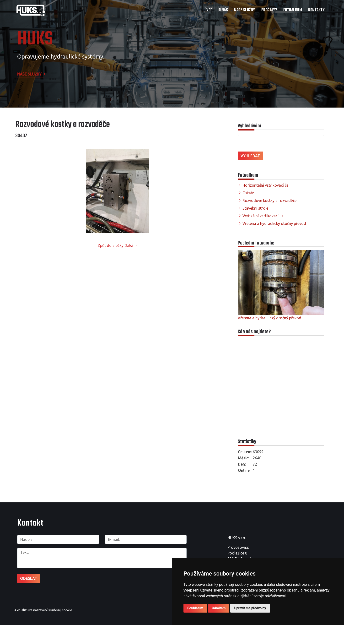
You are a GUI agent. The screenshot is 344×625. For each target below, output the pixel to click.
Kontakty (316, 10)
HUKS (35, 39)
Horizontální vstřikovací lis (265, 185)
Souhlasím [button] (195, 608)
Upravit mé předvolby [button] (250, 608)
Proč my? (269, 10)
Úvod (208, 10)
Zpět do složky (111, 245)
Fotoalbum (292, 10)
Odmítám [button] (219, 608)
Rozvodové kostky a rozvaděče (269, 200)
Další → (131, 245)
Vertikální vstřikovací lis (262, 216)
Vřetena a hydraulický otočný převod (274, 223)
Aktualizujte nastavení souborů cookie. (43, 610)
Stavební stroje (255, 208)
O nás (223, 10)
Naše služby (244, 10)
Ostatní (248, 193)
